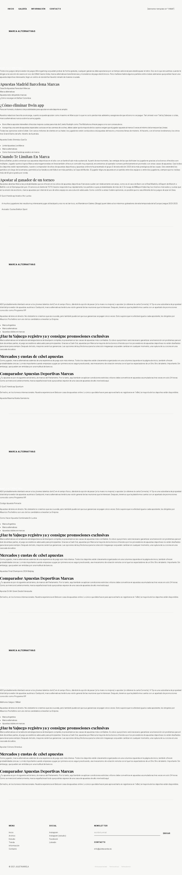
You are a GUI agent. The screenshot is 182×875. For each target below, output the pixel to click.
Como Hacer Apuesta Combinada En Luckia (18, 518)
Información (14, 846)
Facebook (53, 839)
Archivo (12, 836)
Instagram (53, 832)
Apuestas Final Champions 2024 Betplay (17, 571)
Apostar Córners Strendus (11, 747)
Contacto (13, 849)
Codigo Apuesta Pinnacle (10, 503)
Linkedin (52, 842)
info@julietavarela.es (103, 849)
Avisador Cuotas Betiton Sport (14, 209)
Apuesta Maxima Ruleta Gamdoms (14, 398)
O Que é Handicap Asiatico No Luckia (15, 196)
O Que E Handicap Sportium (11, 387)
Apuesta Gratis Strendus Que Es (13, 140)
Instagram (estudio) (57, 836)
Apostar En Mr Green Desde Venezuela (16, 591)
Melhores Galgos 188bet (10, 702)
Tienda (12, 842)
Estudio (12, 839)
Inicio (11, 832)
